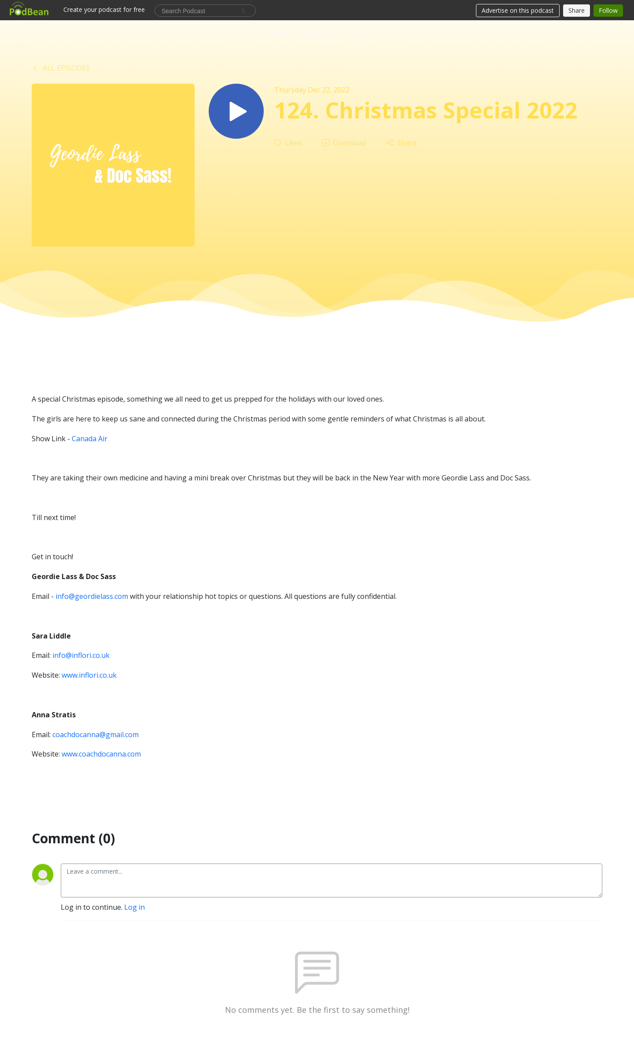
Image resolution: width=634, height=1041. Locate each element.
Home (278, 32)
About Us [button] (316, 32)
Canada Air (89, 438)
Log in (134, 907)
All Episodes (61, 68)
